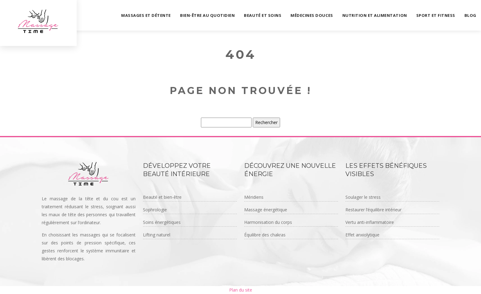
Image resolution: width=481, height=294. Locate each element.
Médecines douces (312, 15)
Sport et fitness (435, 15)
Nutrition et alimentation (374, 15)
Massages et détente (146, 15)
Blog (470, 15)
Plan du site (240, 290)
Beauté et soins (262, 15)
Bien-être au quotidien (207, 15)
